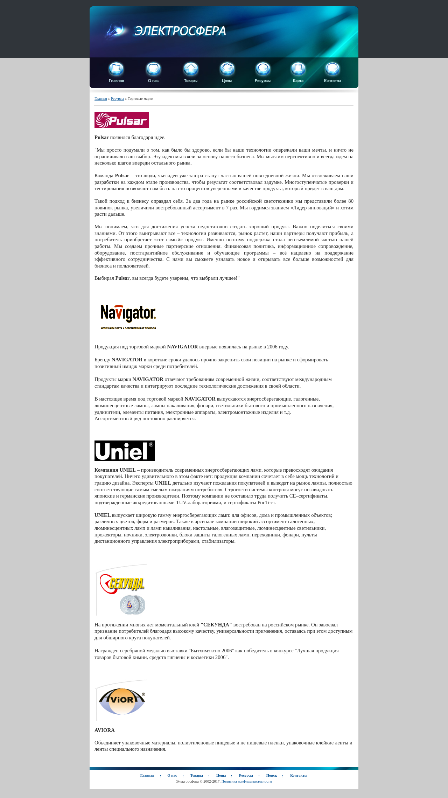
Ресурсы (117, 98)
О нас (172, 775)
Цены (221, 775)
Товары (196, 775)
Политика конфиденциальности (247, 781)
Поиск (271, 775)
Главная (100, 98)
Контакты (298, 775)
